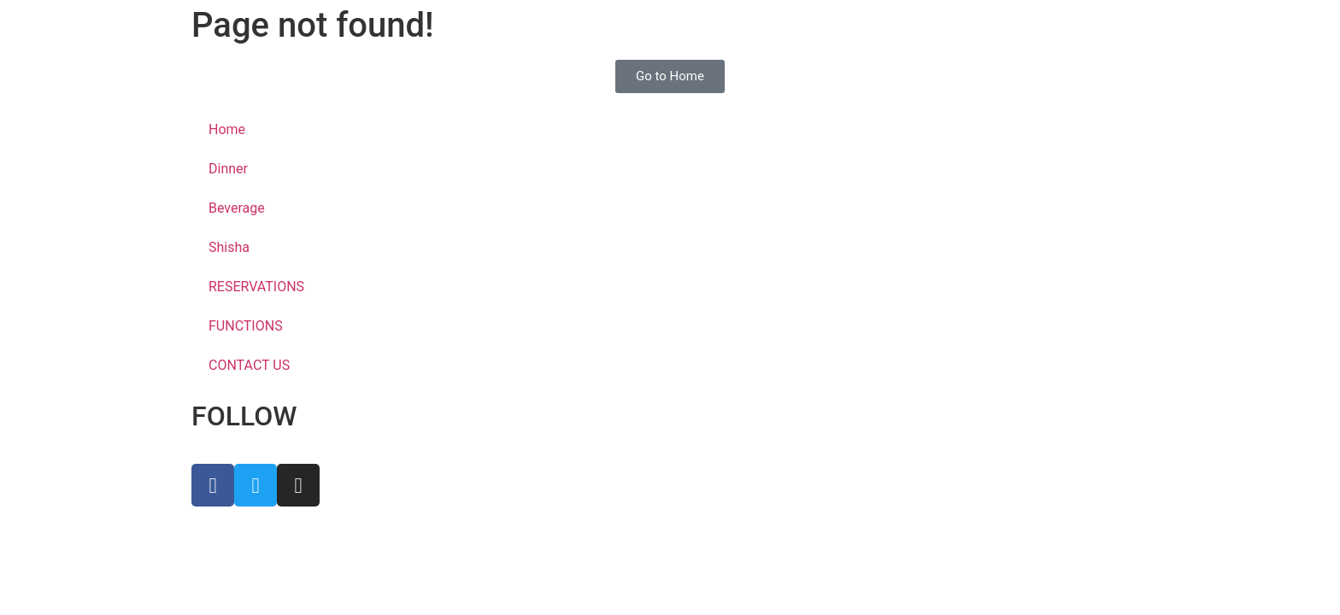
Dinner (228, 169)
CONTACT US (249, 365)
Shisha (229, 247)
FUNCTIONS (246, 326)
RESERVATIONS (256, 286)
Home (227, 129)
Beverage (237, 208)
